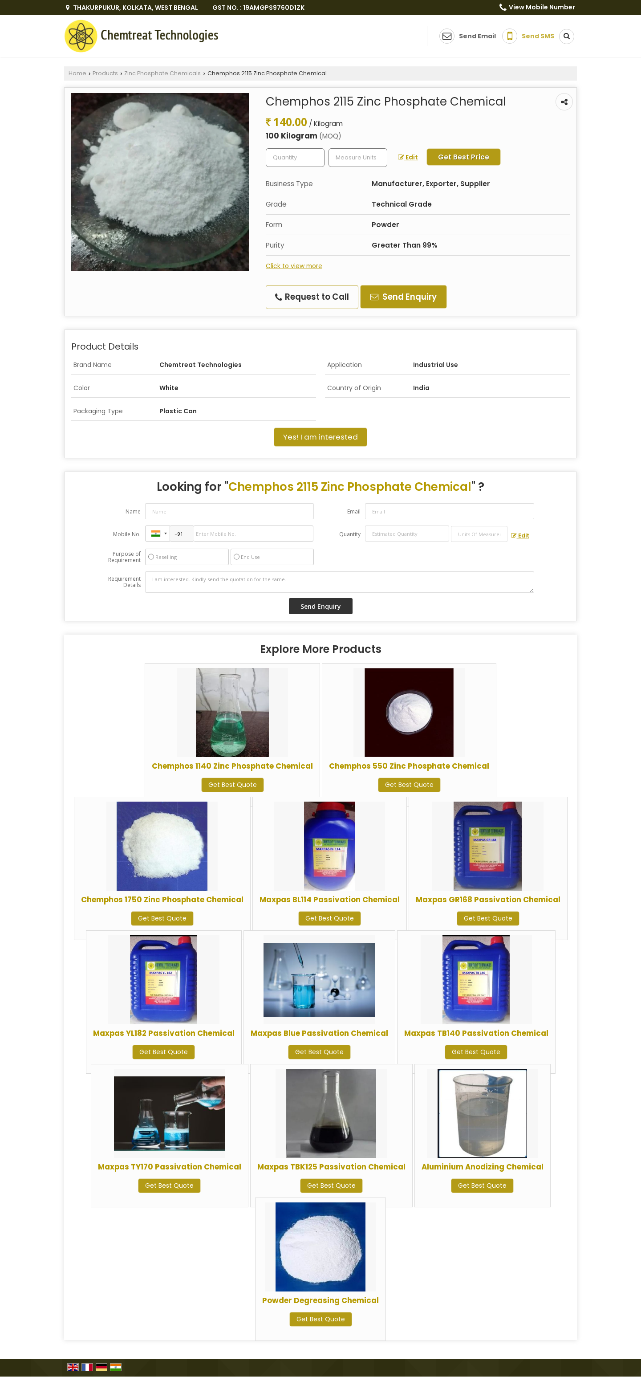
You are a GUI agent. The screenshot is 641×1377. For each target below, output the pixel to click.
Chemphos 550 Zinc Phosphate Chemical (409, 766)
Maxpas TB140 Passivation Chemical (476, 1033)
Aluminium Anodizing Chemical (483, 1166)
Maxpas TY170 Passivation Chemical (169, 1166)
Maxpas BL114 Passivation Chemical (330, 899)
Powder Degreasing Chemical (320, 1300)
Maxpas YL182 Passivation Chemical (164, 1033)
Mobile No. (127, 534)
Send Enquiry (403, 296)
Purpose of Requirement (124, 557)
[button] (542, 7)
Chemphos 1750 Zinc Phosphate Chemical (162, 899)
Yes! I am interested (320, 437)
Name (133, 511)
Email (354, 511)
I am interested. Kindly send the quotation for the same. (339, 582)
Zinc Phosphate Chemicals (162, 73)
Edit (408, 157)
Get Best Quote (232, 784)
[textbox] (358, 157)
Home (77, 73)
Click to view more (294, 265)
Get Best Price (463, 157)
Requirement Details (124, 582)
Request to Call (312, 296)
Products (105, 73)
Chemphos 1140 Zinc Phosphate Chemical (232, 766)
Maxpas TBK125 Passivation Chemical (331, 1166)
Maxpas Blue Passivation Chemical (319, 1033)
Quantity (350, 534)
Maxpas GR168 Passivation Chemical (488, 899)
